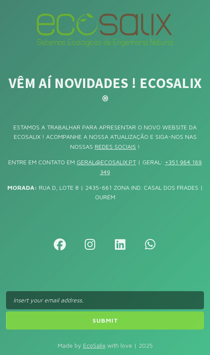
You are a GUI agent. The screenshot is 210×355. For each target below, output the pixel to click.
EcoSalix (94, 345)
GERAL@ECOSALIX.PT (106, 162)
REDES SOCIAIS (115, 146)
